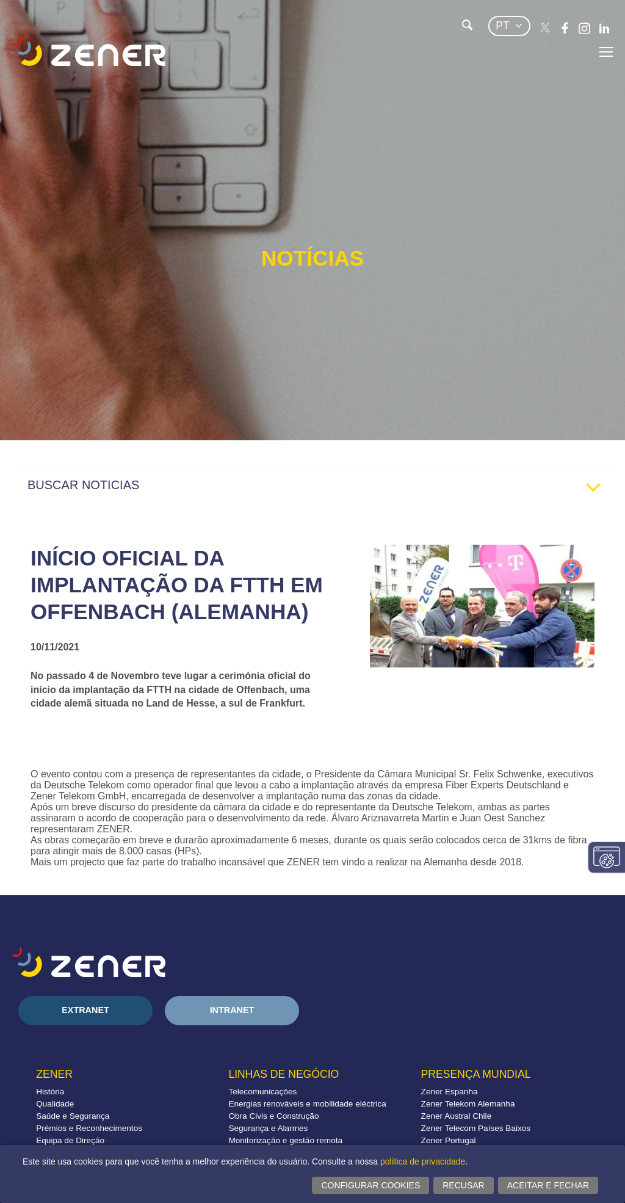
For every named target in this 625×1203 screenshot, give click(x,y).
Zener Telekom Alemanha (468, 1103)
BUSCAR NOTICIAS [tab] (318, 488)
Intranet (232, 1010)
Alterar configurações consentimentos (606, 857)
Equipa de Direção (70, 1140)
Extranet (85, 1010)
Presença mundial (476, 1074)
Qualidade (55, 1103)
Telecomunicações (262, 1091)
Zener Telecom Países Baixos (476, 1128)
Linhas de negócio (283, 1074)
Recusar (463, 1185)
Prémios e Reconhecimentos (89, 1128)
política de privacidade (422, 1161)
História (50, 1091)
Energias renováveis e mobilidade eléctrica (307, 1103)
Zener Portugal (448, 1140)
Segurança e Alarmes (268, 1128)
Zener (54, 1074)
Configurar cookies (370, 1185)
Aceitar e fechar (548, 1185)
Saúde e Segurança (72, 1116)
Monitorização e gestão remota (285, 1140)
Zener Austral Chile (456, 1116)
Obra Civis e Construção (273, 1116)
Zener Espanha (449, 1091)
